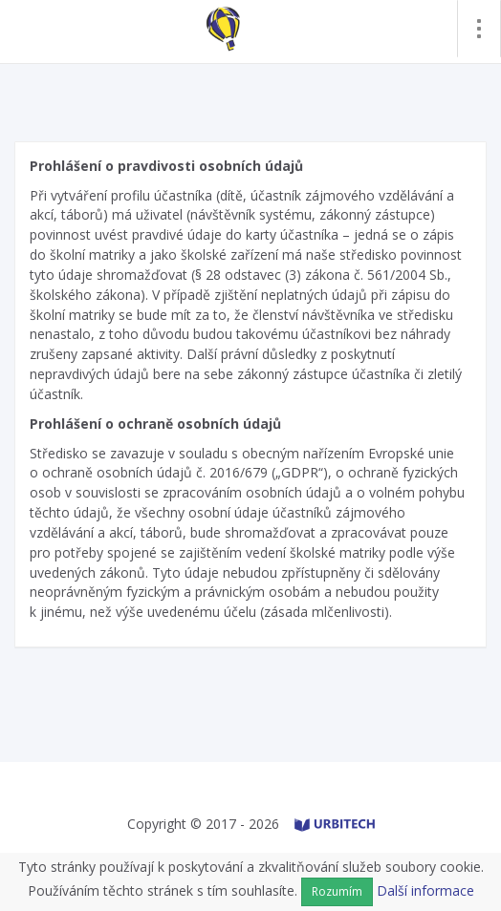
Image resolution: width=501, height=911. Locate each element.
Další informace (425, 890)
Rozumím (337, 891)
